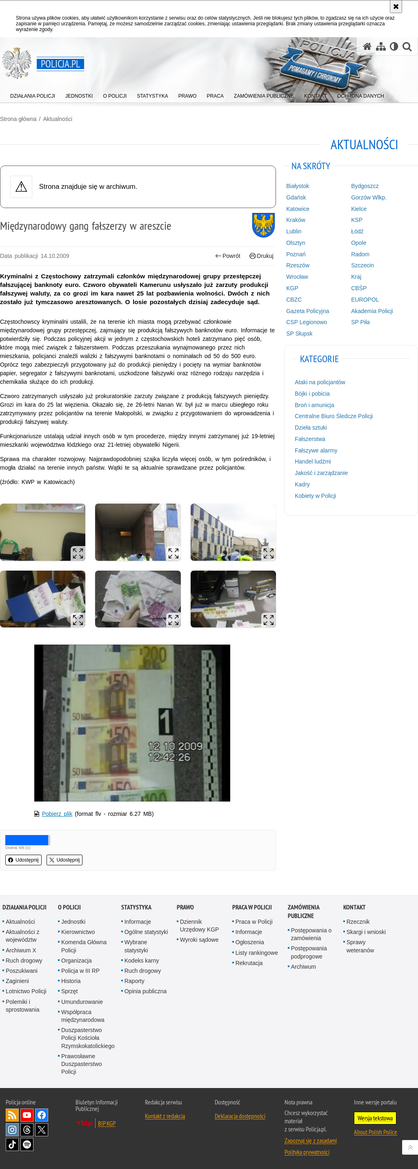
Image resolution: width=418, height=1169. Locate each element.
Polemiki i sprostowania (23, 1006)
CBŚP (359, 288)
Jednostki (73, 921)
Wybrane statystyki (136, 946)
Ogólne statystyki (146, 932)
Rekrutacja (249, 963)
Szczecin (362, 265)
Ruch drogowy (24, 960)
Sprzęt (69, 991)
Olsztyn (295, 243)
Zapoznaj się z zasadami (311, 1140)
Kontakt (354, 907)
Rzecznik (358, 921)
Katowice (297, 209)
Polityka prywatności (307, 1152)
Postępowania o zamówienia (311, 934)
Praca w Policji (252, 907)
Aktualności (57, 119)
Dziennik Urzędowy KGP (199, 925)
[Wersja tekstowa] (394, 46)
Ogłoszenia (250, 942)
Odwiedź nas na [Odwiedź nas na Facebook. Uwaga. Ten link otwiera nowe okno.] (41, 1115)
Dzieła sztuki (311, 427)
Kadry (302, 484)
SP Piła (360, 322)
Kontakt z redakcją (165, 1116)
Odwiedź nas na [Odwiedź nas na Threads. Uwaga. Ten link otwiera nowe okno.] (26, 1129)
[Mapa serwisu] (381, 46)
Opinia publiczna (146, 991)
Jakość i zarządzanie (321, 473)
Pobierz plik (57, 814)
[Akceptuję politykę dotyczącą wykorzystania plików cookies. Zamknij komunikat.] (396, 6)
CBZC (294, 299)
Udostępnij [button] (23, 860)
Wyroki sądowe (199, 939)
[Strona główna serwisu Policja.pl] (367, 46)
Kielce (359, 209)
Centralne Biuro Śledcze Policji (334, 416)
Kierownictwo (78, 932)
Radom (360, 254)
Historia (70, 981)
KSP (356, 220)
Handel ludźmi (313, 461)
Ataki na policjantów (320, 382)
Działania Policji (24, 907)
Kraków (295, 220)
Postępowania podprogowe (309, 952)
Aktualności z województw (22, 936)
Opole (358, 243)
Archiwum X (21, 950)
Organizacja (76, 960)
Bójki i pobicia (312, 393)
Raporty (135, 981)
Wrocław (297, 276)
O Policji (69, 907)
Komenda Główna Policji (84, 946)
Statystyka (136, 907)
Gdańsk (296, 197)
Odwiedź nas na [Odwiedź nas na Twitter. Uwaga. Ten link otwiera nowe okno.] (41, 1129)
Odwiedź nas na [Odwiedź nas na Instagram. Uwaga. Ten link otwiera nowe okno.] (12, 1129)
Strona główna (18, 119)
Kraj (356, 276)
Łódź (357, 231)
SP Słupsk (299, 333)
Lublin (293, 231)
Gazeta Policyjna (307, 311)
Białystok (297, 186)
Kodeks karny (142, 960)
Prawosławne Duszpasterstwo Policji (81, 1064)
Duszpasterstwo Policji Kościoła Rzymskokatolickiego (88, 1038)
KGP (292, 288)
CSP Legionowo (306, 322)
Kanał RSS (12, 1115)
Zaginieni (17, 981)
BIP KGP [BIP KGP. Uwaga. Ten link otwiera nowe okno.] (107, 1123)
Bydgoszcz (365, 186)
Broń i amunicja (314, 405)
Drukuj (261, 256)
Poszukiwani (22, 970)
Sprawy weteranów (360, 946)
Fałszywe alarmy (316, 450)
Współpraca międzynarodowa (82, 1016)
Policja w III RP (80, 970)
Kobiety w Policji (315, 496)
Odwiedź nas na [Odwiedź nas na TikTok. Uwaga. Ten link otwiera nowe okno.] (12, 1144)
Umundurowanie (82, 1002)
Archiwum (303, 966)
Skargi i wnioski (366, 932)
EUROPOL (365, 299)
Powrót (227, 256)
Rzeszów (297, 265)
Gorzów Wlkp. (369, 197)
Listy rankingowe (257, 953)
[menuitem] (32, 94)
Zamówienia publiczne (303, 911)
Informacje (138, 921)
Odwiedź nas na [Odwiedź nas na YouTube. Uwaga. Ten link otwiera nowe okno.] (26, 1115)
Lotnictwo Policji (26, 991)
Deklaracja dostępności (240, 1116)
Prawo (185, 907)
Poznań (295, 254)
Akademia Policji (372, 311)
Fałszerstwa (310, 439)
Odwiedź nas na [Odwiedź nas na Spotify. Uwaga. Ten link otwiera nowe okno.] (26, 1144)
